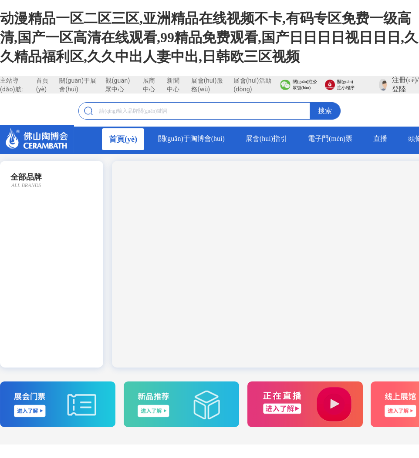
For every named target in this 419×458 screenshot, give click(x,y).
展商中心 (149, 85)
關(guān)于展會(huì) (77, 85)
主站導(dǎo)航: (11, 85)
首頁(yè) (42, 85)
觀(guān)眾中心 (117, 85)
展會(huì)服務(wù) (207, 85)
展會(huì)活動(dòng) (252, 85)
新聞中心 (173, 85)
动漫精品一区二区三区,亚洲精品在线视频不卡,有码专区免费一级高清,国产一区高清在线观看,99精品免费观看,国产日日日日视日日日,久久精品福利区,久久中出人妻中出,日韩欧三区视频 (209, 37)
